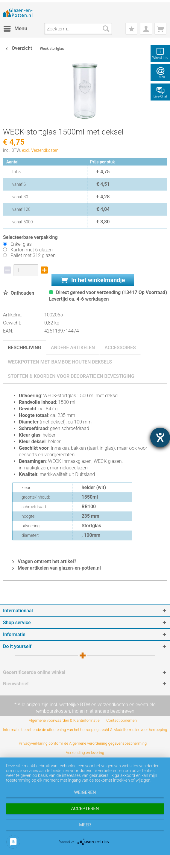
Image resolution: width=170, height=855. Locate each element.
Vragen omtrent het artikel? (44, 561)
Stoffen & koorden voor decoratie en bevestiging (71, 376)
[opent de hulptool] (160, 437)
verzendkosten (113, 704)
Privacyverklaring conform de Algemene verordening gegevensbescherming (83, 743)
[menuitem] (15, 29)
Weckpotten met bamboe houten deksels (60, 362)
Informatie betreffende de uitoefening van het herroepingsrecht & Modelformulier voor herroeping (85, 729)
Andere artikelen (73, 347)
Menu (15, 27)
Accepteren (85, 808)
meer (85, 825)
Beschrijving (24, 347)
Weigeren (85, 792)
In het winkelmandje (93, 280)
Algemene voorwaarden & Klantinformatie (64, 720)
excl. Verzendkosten (40, 150)
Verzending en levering (85, 752)
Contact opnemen (121, 720)
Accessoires (120, 347)
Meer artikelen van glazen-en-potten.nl (56, 568)
